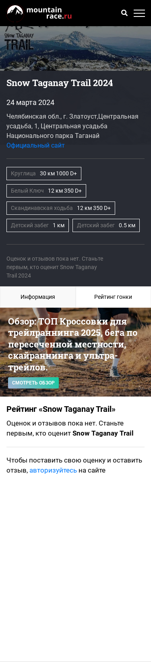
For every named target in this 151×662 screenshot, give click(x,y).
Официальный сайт (35, 145)
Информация (38, 297)
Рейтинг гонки (113, 297)
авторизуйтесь (53, 470)
